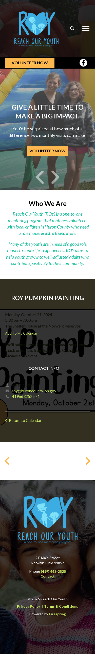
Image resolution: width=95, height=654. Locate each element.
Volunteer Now (30, 62)
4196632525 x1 (26, 396)
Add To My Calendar (21, 333)
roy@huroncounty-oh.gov (34, 390)
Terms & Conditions (61, 606)
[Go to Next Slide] (88, 461)
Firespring (57, 614)
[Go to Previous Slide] (7, 461)
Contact (48, 576)
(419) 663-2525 (53, 571)
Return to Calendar (25, 420)
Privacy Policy (28, 606)
